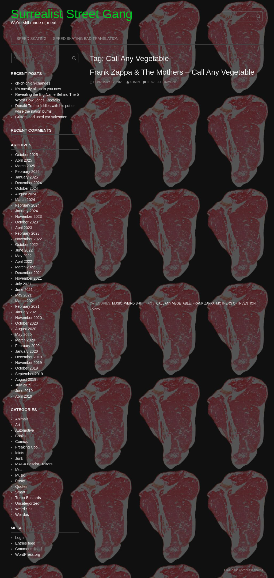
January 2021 (26, 312)
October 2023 (26, 222)
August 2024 (25, 194)
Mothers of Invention (236, 303)
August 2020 (25, 329)
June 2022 (24, 250)
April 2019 (23, 396)
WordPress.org (27, 554)
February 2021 (27, 306)
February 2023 (27, 233)
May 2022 (23, 256)
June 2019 (24, 391)
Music (117, 303)
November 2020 (28, 317)
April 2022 (23, 261)
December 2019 (28, 357)
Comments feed (28, 549)
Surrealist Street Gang (71, 14)
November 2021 (28, 278)
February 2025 (27, 171)
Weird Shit (133, 303)
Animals (22, 419)
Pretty (20, 481)
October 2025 (26, 155)
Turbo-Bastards (28, 498)
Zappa (95, 309)
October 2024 (26, 188)
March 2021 (25, 301)
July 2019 (23, 385)
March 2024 (25, 199)
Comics (21, 441)
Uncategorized (27, 503)
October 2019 (26, 368)
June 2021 (24, 289)
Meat (19, 469)
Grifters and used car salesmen (41, 117)
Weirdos (22, 514)
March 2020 (25, 340)
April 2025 (23, 160)
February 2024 (27, 205)
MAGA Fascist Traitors (33, 464)
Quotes (21, 486)
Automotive (24, 430)
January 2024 (26, 211)
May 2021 (23, 295)
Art (17, 425)
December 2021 (28, 273)
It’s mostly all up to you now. (38, 89)
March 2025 (25, 166)
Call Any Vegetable (173, 303)
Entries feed (25, 543)
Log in (20, 537)
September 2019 (29, 374)
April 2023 (23, 228)
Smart (20, 492)
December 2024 (28, 183)
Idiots (19, 453)
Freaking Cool (27, 447)
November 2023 (28, 216)
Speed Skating (32, 38)
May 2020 (23, 334)
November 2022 (28, 239)
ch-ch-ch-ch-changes (32, 83)
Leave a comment (162, 82)
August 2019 (25, 379)
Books (20, 436)
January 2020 (26, 351)
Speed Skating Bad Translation (86, 38)
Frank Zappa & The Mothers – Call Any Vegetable (172, 72)
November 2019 (28, 362)
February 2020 (27, 346)
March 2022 (25, 267)
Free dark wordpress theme (243, 570)
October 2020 (26, 323)
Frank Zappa (204, 303)
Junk (19, 458)
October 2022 (26, 244)
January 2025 (26, 177)
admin (135, 82)
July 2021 (23, 284)
